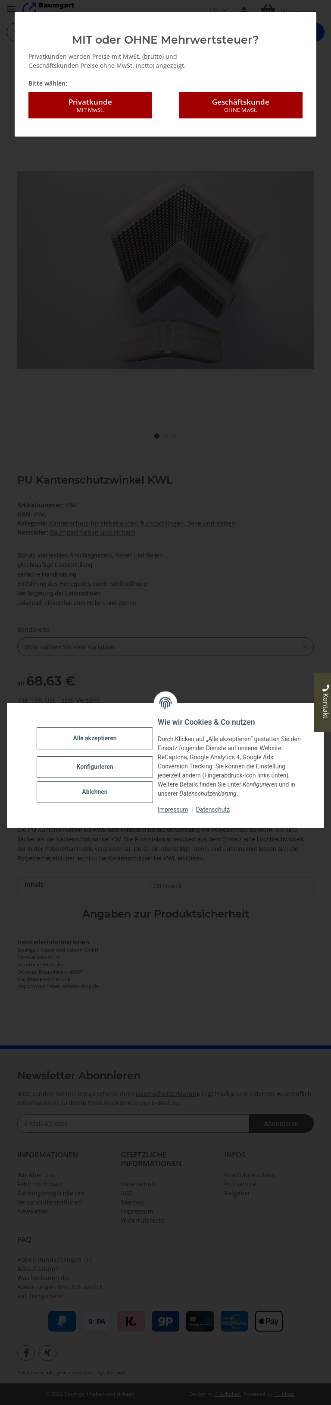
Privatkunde (90, 105)
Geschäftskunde (241, 105)
